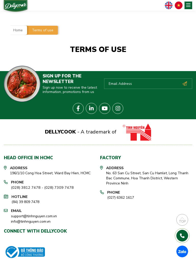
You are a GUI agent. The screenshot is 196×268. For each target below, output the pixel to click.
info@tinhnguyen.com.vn (31, 219)
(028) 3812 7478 (24, 186)
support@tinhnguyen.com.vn (34, 214)
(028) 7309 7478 (54, 186)
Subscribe (184, 83)
